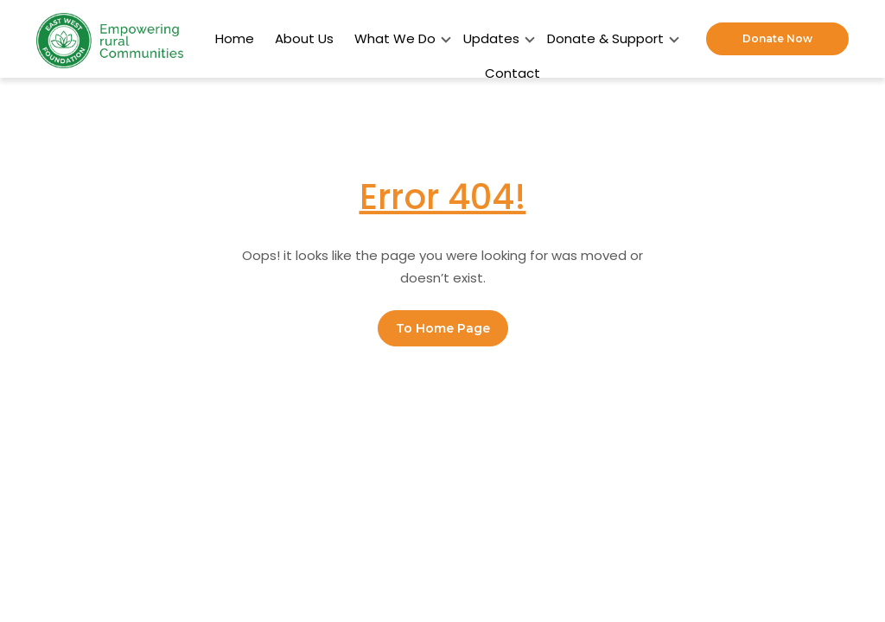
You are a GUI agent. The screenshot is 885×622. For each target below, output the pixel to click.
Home (234, 38)
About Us (304, 38)
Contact (512, 73)
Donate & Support (609, 38)
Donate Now (777, 38)
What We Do (398, 38)
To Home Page (443, 329)
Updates (494, 38)
